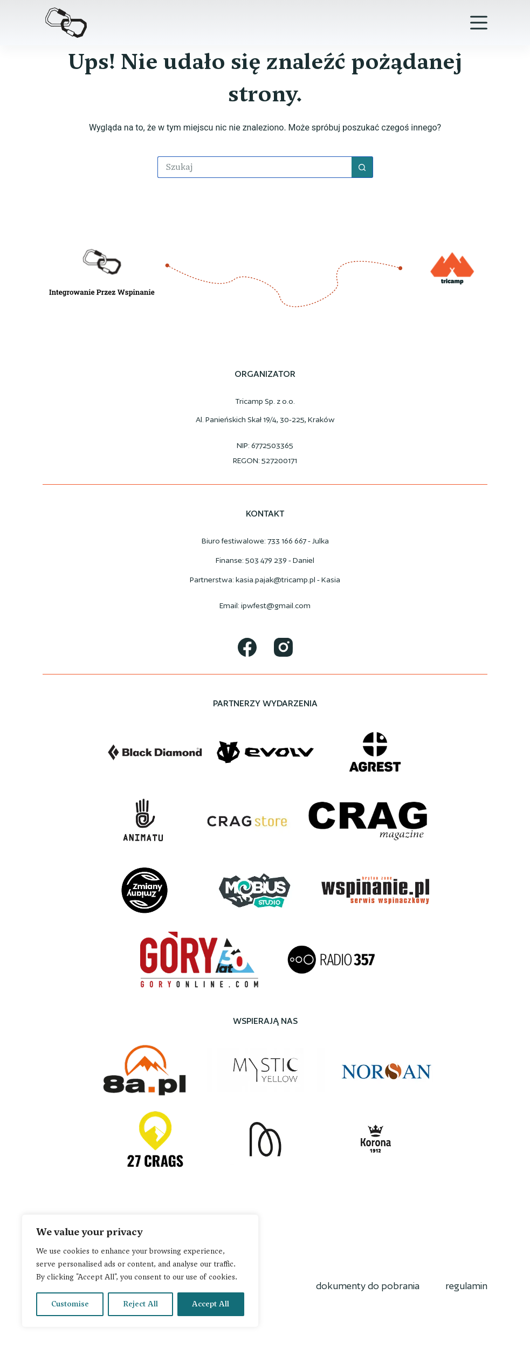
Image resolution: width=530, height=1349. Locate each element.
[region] (140, 1270)
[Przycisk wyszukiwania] (362, 167)
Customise (70, 1304)
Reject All (140, 1304)
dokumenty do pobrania (367, 1285)
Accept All (210, 1304)
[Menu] (478, 22)
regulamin (466, 1285)
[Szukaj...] (254, 167)
